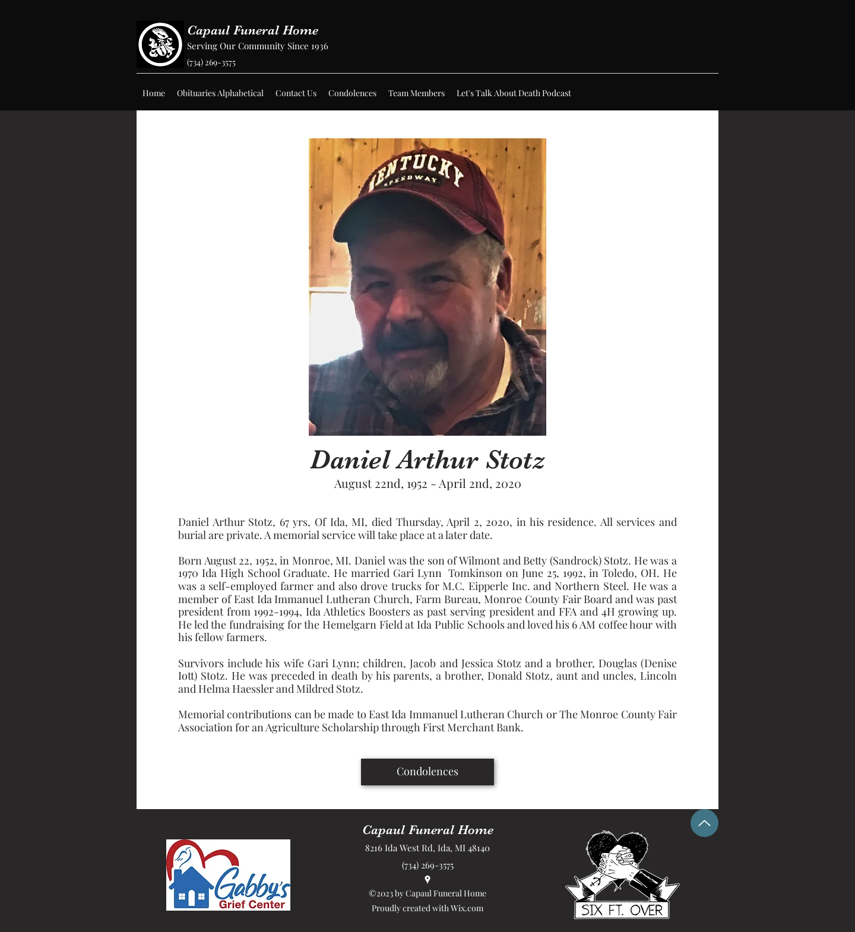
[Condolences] (427, 772)
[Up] (704, 823)
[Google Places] (427, 880)
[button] (220, 93)
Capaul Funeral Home (252, 30)
